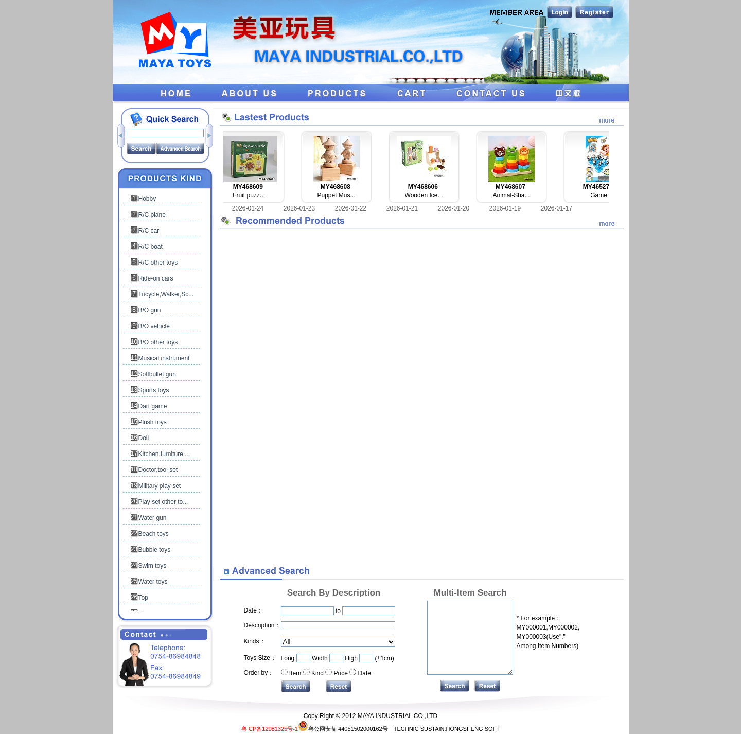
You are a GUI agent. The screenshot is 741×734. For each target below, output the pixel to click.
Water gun (152, 517)
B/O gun (149, 310)
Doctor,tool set (158, 470)
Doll (143, 438)
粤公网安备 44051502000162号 (343, 729)
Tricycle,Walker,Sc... (166, 294)
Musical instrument (164, 358)
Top (143, 597)
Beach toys (153, 533)
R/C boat (150, 246)
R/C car (149, 230)
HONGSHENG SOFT (473, 729)
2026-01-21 (402, 208)
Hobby (147, 198)
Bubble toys (154, 549)
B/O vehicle (154, 326)
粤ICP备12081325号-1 (269, 729)
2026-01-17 (556, 208)
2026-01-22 (350, 208)
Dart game (152, 406)
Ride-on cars (155, 278)
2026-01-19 (505, 208)
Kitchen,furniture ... (164, 454)
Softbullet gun (157, 374)
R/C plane (152, 214)
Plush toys (152, 422)
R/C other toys (158, 262)
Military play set (159, 486)
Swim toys (152, 565)
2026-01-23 (299, 208)
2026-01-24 (247, 208)
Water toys (153, 581)
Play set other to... (163, 501)
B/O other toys (158, 342)
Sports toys (153, 390)
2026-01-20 (453, 208)
